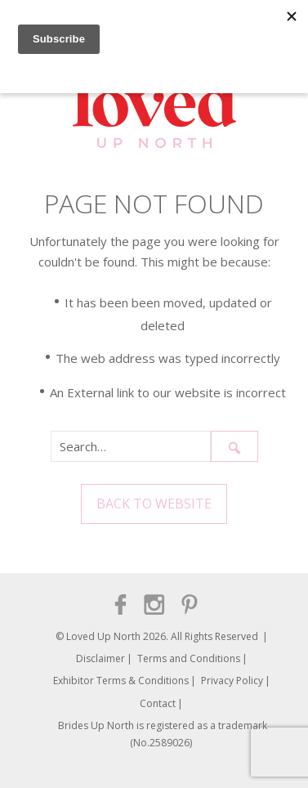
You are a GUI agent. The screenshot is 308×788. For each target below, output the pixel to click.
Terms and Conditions (188, 658)
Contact (158, 703)
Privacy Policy (232, 680)
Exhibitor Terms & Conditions (121, 680)
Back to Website (154, 504)
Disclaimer (100, 658)
